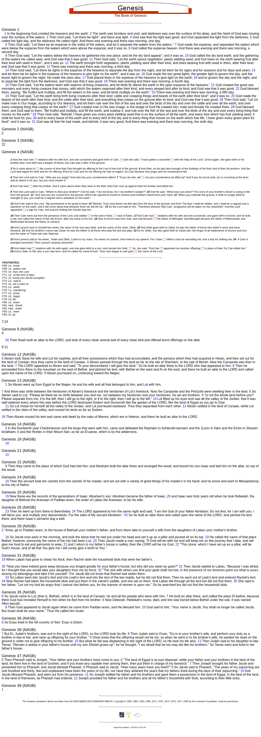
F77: (11, 293)
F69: (14, 268)
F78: (11, 296)
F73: (11, 280)
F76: (14, 290)
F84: (8, 314)
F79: (9, 299)
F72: (23, 277)
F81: (12, 305)
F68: (11, 265)
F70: (15, 271)
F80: (11, 302)
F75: (11, 287)
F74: (15, 284)
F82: (12, 308)
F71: (18, 274)
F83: (10, 311)
